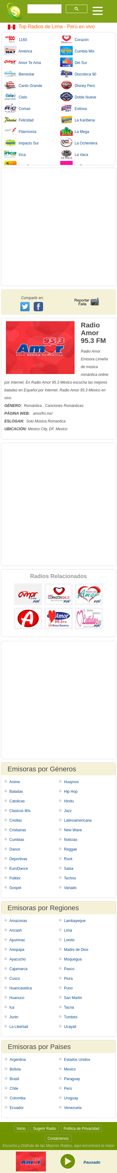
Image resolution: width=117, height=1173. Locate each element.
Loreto (69, 940)
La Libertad (18, 1027)
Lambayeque (74, 921)
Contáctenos (57, 1138)
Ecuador (17, 1108)
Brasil (14, 1079)
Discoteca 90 (78, 73)
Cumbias (16, 840)
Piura (68, 978)
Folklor (15, 878)
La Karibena (77, 119)
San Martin (73, 998)
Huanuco (16, 998)
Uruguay (71, 1098)
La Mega (74, 131)
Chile (14, 1088)
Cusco (14, 978)
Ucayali (70, 1027)
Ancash (15, 930)
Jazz (68, 811)
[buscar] (44, 9)
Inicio (21, 1128)
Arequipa (16, 949)
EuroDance (18, 868)
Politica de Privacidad (82, 1128)
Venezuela (72, 1108)
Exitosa (73, 108)
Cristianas (17, 830)
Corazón (74, 39)
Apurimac (17, 940)
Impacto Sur (21, 142)
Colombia (18, 1098)
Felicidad (19, 119)
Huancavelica (20, 988)
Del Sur (73, 62)
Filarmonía (20, 131)
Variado (70, 888)
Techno (70, 878)
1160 (15, 39)
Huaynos (71, 782)
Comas (17, 108)
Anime (14, 782)
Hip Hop (70, 791)
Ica (11, 1007)
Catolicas (17, 801)
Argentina (18, 1059)
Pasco (69, 969)
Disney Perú (77, 85)
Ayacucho (17, 959)
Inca (15, 154)
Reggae (70, 849)
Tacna (69, 1007)
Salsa (68, 868)
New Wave (73, 830)
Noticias (70, 840)
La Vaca (74, 154)
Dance (14, 849)
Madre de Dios (76, 949)
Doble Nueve (78, 96)
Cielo (15, 96)
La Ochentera (78, 142)
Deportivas (18, 859)
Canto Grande (23, 85)
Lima (68, 930)
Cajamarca (18, 969)
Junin (13, 1017)
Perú (68, 1088)
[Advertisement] (58, 227)
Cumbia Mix (77, 50)
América (18, 50)
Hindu (69, 801)
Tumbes (70, 1017)
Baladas (16, 791)
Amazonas (18, 921)
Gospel (15, 888)
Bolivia (15, 1069)
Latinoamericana (78, 820)
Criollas (15, 820)
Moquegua (73, 959)
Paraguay (72, 1079)
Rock (68, 859)
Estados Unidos (77, 1059)
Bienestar (19, 73)
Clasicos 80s (20, 811)
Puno (68, 988)
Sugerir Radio (44, 1128)
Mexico (70, 1069)
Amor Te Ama (22, 62)
